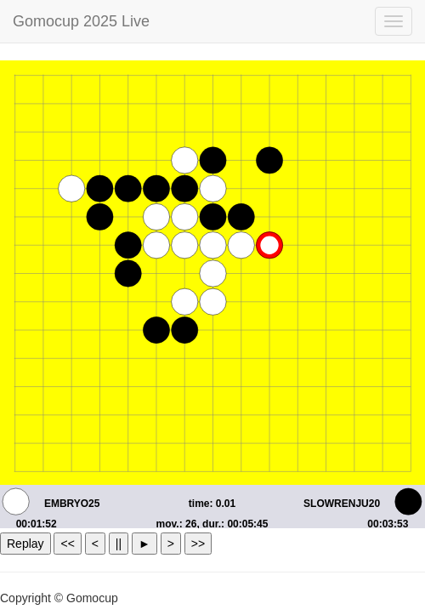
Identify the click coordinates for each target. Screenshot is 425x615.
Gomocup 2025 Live (81, 21)
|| (119, 543)
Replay (25, 543)
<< (67, 543)
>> (198, 543)
